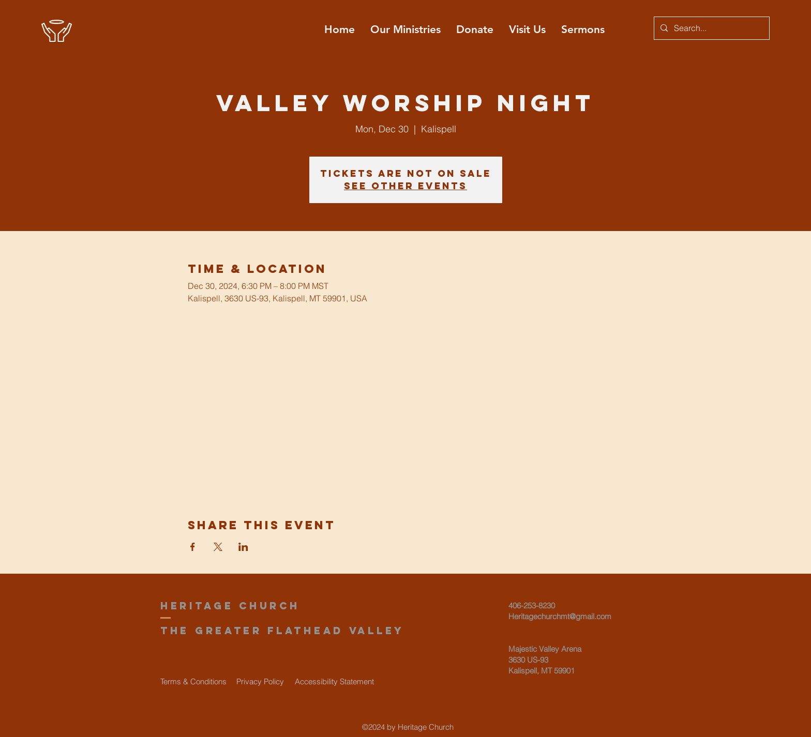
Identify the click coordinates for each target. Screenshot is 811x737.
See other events (405, 186)
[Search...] (710, 28)
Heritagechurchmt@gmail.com (559, 616)
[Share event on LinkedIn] (243, 547)
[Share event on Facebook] (193, 547)
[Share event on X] (218, 547)
